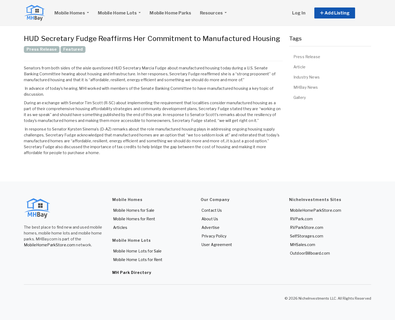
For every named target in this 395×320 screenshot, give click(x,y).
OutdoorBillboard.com (310, 253)
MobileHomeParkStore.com (49, 245)
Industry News (306, 77)
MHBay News (305, 87)
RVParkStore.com (306, 227)
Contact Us (212, 210)
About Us (210, 219)
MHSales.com (302, 244)
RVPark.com (301, 219)
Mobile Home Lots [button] (117, 13)
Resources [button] (211, 13)
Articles (120, 227)
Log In (298, 13)
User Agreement (217, 244)
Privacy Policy (214, 236)
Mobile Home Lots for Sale (137, 251)
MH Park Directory (131, 272)
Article (299, 67)
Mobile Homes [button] (73, 12)
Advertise (210, 227)
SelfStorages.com (306, 236)
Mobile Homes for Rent (134, 219)
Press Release (306, 56)
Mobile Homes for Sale (133, 210)
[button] (340, 13)
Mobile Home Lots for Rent (138, 259)
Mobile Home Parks (170, 13)
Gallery (299, 97)
